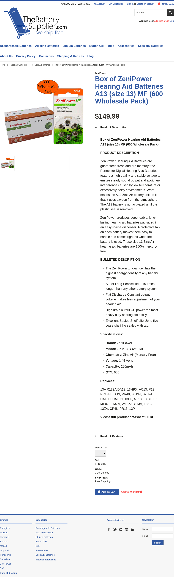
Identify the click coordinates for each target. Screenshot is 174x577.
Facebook (109, 529)
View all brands (8, 573)
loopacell (4, 550)
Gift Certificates (116, 4)
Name (145, 529)
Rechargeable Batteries (16, 45)
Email (145, 536)
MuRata (4, 532)
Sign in (130, 4)
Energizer (5, 528)
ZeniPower (100, 73)
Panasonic (5, 554)
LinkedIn (132, 529)
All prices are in (164, 21)
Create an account (145, 4)
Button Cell (96, 45)
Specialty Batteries (150, 45)
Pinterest (120, 529)
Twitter (114, 529)
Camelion (5, 559)
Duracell (4, 537)
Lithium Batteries (74, 45)
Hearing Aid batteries (41, 65)
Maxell (3, 546)
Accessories (126, 45)
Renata (3, 541)
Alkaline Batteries (47, 45)
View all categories (46, 559)
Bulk (111, 45)
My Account (99, 4)
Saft (2, 568)
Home (2, 65)
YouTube (126, 529)
